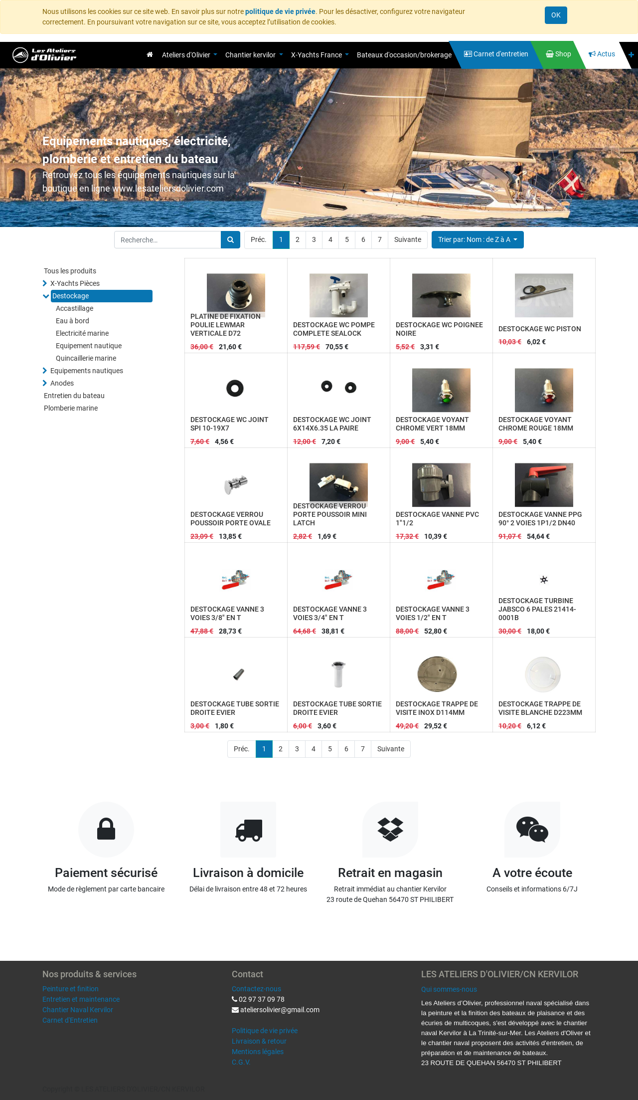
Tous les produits (70, 271)
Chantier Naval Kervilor (77, 1010)
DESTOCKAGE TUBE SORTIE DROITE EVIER (234, 708)
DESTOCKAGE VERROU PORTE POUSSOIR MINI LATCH (330, 514)
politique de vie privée (280, 11)
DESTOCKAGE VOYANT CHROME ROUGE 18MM (535, 424)
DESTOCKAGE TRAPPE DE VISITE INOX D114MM (437, 708)
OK (556, 15)
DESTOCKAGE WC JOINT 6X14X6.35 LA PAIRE (332, 424)
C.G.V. (241, 1062)
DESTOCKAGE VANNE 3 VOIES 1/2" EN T (433, 613)
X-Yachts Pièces (75, 283)
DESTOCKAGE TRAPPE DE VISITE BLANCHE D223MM (540, 708)
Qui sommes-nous (449, 989)
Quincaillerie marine (86, 358)
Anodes (62, 383)
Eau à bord (72, 321)
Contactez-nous (256, 989)
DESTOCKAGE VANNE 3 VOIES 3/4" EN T (330, 613)
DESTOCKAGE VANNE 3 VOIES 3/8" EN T (227, 613)
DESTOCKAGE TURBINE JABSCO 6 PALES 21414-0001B (537, 609)
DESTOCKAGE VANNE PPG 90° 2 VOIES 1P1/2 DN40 (540, 518)
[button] (631, 55)
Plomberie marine (71, 408)
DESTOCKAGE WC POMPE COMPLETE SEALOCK (334, 329)
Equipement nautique (89, 346)
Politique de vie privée (265, 1031)
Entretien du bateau (74, 396)
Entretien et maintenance (81, 999)
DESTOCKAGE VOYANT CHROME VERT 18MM (432, 424)
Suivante (407, 239)
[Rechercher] (230, 239)
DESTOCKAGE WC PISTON (539, 329)
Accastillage (74, 308)
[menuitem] (150, 54)
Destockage (70, 296)
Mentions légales (258, 1052)
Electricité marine (82, 333)
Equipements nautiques (86, 371)
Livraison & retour (259, 1041)
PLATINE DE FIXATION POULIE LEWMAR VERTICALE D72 (225, 324)
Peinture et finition (70, 989)
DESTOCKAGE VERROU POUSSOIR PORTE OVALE (230, 518)
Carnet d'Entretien (70, 1020)
